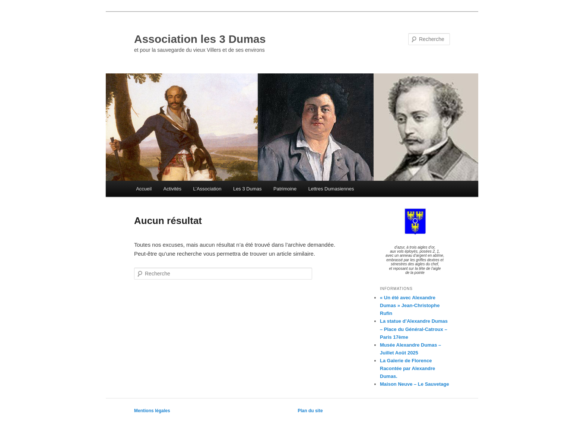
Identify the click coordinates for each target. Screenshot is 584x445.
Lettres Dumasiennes (331, 189)
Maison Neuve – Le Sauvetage (414, 384)
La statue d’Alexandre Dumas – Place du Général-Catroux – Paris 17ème (414, 329)
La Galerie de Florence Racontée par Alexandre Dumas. (407, 368)
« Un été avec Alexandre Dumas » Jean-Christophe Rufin (409, 305)
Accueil (144, 189)
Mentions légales (152, 410)
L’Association (207, 189)
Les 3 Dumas (247, 189)
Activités (172, 189)
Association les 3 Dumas (200, 39)
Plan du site (310, 410)
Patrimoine (284, 189)
